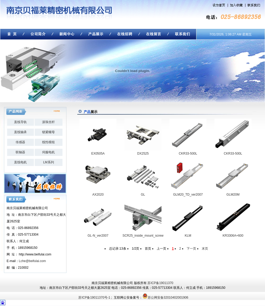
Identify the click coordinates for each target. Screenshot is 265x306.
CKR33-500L (188, 153)
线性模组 (48, 142)
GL (143, 194)
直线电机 (20, 162)
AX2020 (98, 194)
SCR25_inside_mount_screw (143, 235)
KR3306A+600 (233, 235)
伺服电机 (48, 152)
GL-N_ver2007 (98, 235)
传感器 (20, 142)
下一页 (191, 248)
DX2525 (143, 153)
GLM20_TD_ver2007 (188, 194)
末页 (205, 248)
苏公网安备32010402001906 (168, 297)
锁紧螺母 (48, 132)
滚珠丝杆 (48, 122)
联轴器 (20, 152)
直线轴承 (20, 132)
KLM (188, 235)
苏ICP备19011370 (160, 283)
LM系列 (48, 162)
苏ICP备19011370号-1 (94, 297)
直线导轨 (20, 122)
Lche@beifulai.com (32, 261)
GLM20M (232, 194)
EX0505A (98, 153)
